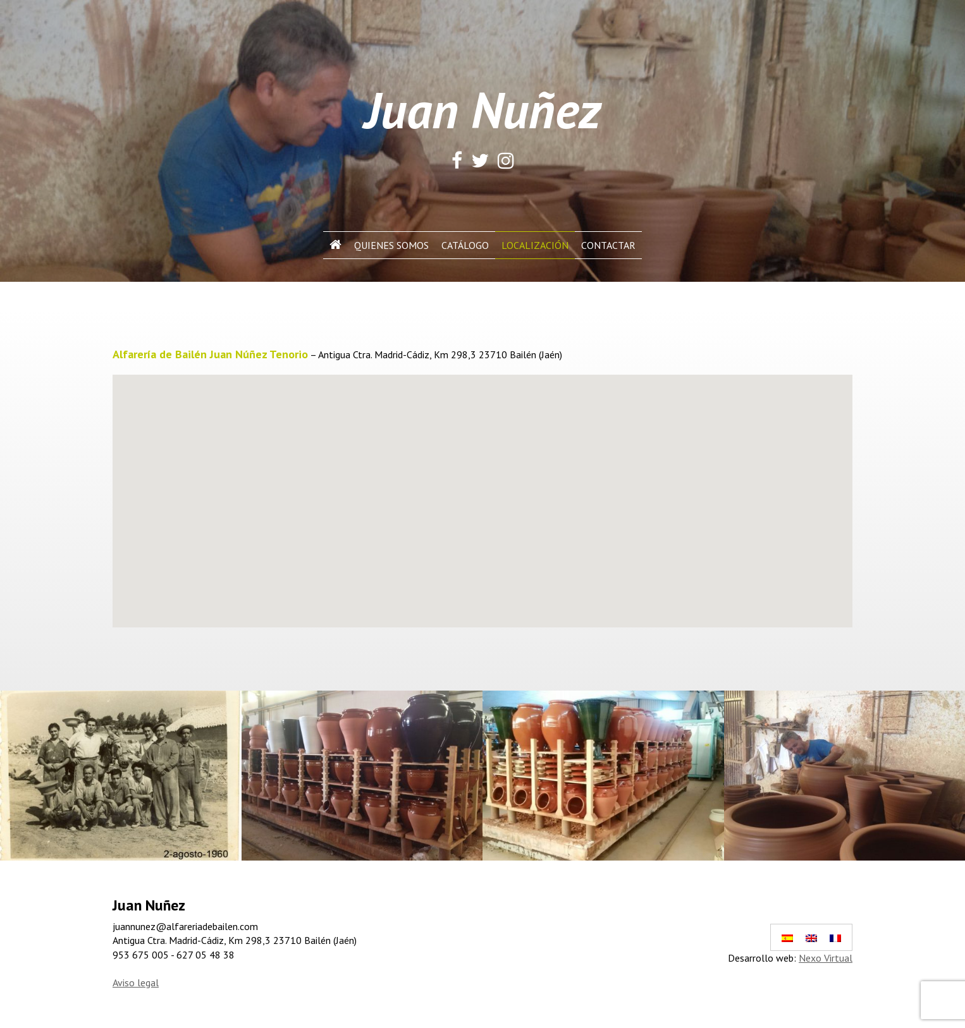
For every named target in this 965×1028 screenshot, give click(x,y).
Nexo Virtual (825, 958)
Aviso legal (136, 982)
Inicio (335, 245)
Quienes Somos (391, 245)
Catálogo (465, 245)
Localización (535, 245)
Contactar (608, 245)
